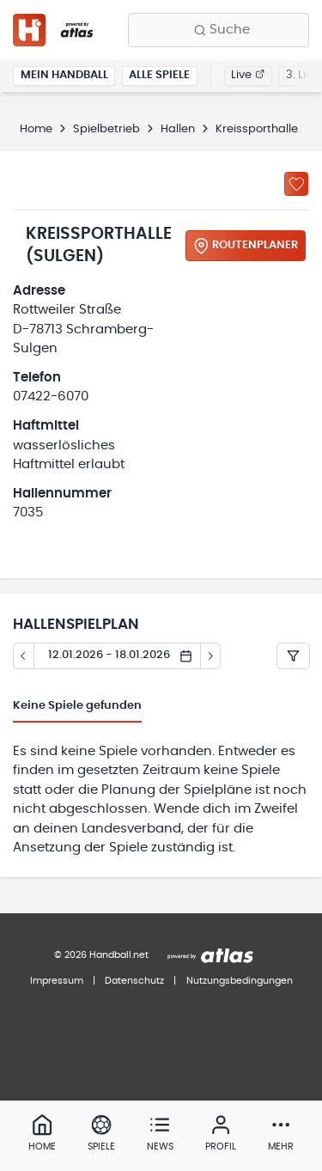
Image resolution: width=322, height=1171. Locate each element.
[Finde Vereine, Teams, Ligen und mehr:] (218, 30)
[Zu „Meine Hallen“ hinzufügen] (296, 184)
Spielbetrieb (106, 129)
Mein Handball (64, 75)
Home (36, 129)
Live (247, 75)
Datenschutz (134, 980)
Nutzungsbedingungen (239, 980)
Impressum (56, 980)
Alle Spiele (159, 75)
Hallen (178, 129)
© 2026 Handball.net (101, 955)
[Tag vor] (211, 656)
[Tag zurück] (23, 656)
